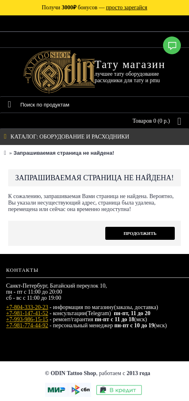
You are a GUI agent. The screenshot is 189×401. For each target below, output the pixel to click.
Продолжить (140, 233)
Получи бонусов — (94, 7)
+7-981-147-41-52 (27, 313)
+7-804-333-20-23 (27, 307)
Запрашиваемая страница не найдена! (63, 153)
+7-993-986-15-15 (27, 319)
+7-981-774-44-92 (27, 325)
